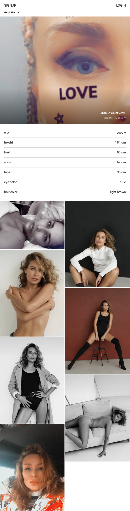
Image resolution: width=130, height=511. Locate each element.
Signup (10, 5)
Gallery (11, 12)
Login (121, 5)
